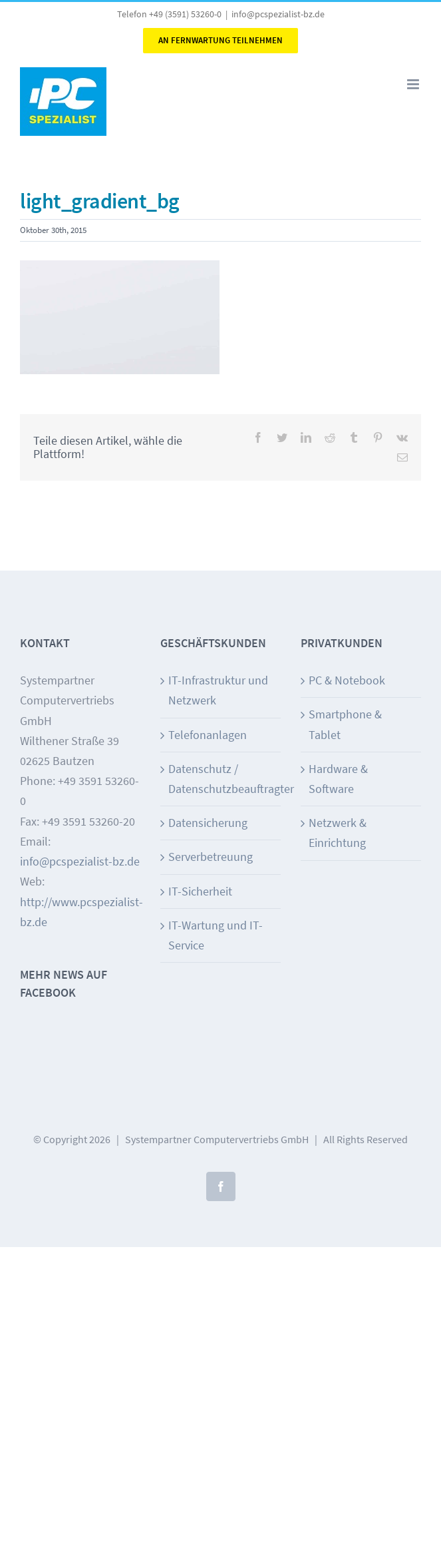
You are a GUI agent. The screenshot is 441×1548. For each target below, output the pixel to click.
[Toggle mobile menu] (414, 84)
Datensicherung (207, 822)
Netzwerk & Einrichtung (338, 832)
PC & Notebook (347, 680)
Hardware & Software (338, 778)
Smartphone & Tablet (345, 724)
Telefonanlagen (207, 734)
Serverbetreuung (210, 856)
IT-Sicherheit (200, 891)
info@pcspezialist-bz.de (278, 14)
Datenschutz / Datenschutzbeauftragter (221, 778)
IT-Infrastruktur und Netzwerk (218, 690)
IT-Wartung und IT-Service (215, 935)
